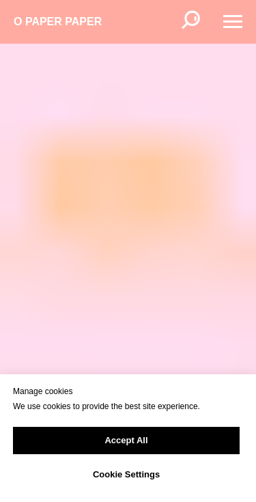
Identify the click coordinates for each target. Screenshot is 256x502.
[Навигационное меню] (232, 22)
